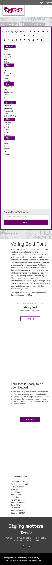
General (9, 46)
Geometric (7, 135)
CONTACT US (33, 541)
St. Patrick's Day (10, 116)
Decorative (8, 73)
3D (5, 68)
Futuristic (7, 122)
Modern (9, 119)
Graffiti (6, 95)
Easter (6, 114)
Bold (5, 59)
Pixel (5, 71)
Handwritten (8, 92)
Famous (6, 154)
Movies (6, 141)
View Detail (30, 319)
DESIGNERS (18, 541)
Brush (6, 97)
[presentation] (31, 411)
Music (6, 143)
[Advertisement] (26, 181)
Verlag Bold (21, 303)
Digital (6, 125)
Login (41, 3)
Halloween (8, 108)
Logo (6, 151)
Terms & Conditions (17, 558)
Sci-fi (6, 132)
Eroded (6, 76)
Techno (6, 130)
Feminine (7, 81)
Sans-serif (7, 54)
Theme (9, 138)
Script (8, 84)
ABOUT (9, 538)
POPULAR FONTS (23, 538)
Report (38, 311)
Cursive (6, 89)
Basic (6, 49)
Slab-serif (7, 57)
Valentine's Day (9, 111)
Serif (5, 52)
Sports (6, 146)
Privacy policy (33, 558)
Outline (6, 62)
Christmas (7, 106)
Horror (6, 149)
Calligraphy (8, 87)
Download (30, 419)
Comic (6, 78)
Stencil (6, 127)
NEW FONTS (40, 538)
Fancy (8, 65)
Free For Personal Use (26, 311)
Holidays (9, 103)
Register (48, 3)
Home (5, 558)
